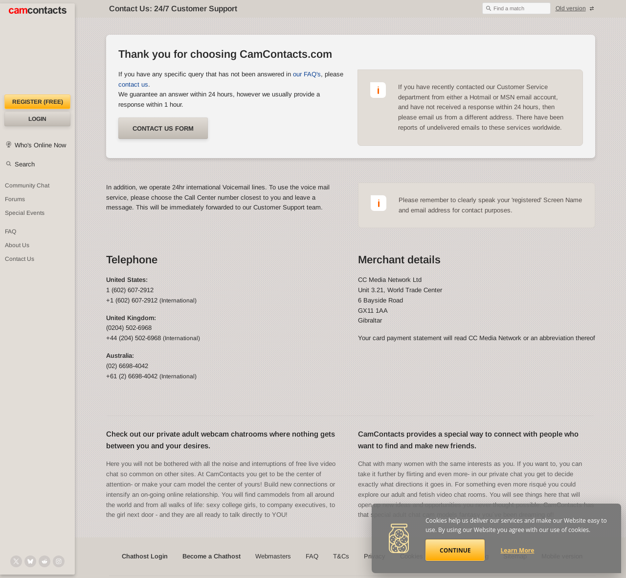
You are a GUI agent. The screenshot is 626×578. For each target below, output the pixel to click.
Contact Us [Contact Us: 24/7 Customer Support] (19, 258)
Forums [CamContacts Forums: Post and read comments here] (15, 199)
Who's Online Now (40, 145)
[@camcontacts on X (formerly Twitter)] (16, 561)
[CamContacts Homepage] (37, 48)
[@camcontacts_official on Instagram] (59, 561)
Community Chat (27, 185)
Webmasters (273, 556)
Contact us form (163, 128)
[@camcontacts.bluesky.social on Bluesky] (30, 561)
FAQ (312, 556)
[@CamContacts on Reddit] (44, 561)
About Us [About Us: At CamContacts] (17, 245)
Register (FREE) (37, 101)
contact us (133, 84)
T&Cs (341, 556)
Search (25, 164)
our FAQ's (307, 74)
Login (37, 119)
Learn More (518, 550)
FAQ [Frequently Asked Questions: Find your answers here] (10, 231)
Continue (455, 550)
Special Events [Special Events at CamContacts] (25, 212)
